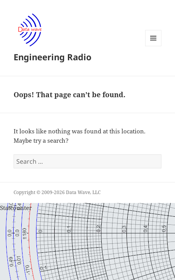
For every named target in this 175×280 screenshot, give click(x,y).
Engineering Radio (53, 57)
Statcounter (16, 208)
